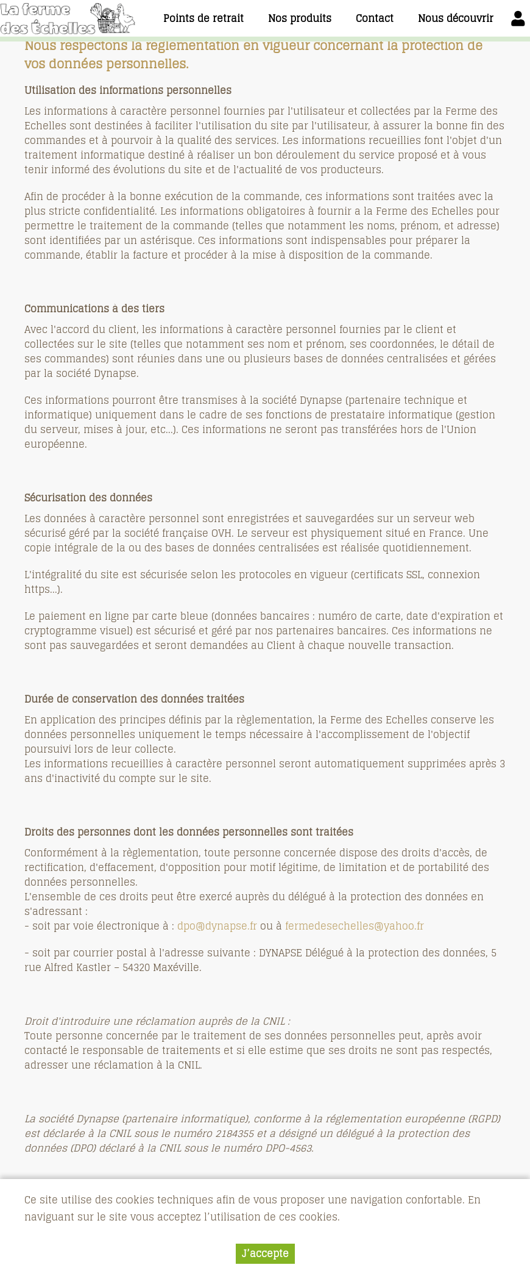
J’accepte (265, 1255)
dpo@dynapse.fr (218, 925)
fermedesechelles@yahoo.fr (354, 925)
